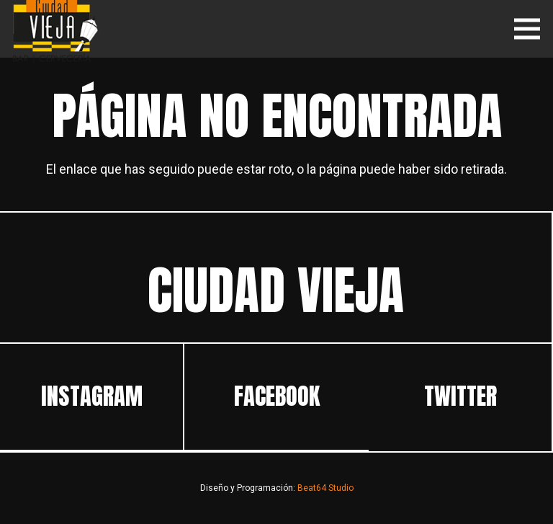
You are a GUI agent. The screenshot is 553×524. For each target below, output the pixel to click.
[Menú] (527, 29)
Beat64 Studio (325, 488)
